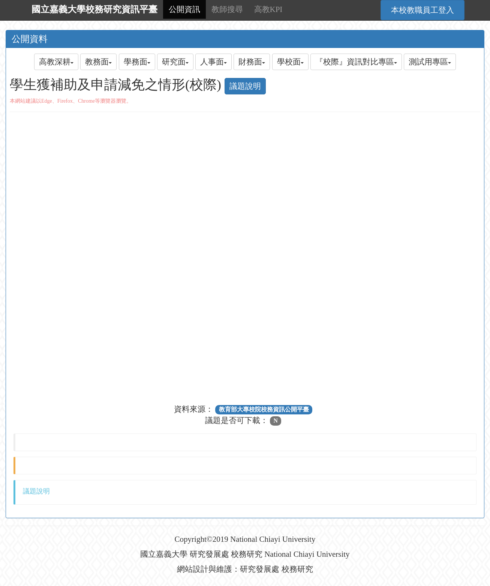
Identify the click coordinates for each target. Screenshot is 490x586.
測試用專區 (430, 61)
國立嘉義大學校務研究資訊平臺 (94, 9)
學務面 (137, 61)
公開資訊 (184, 9)
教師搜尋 (227, 9)
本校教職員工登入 (422, 10)
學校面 (290, 61)
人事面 (213, 61)
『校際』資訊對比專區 (356, 61)
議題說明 (245, 86)
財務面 (251, 61)
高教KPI (268, 9)
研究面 (175, 61)
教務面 (98, 61)
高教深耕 (56, 61)
